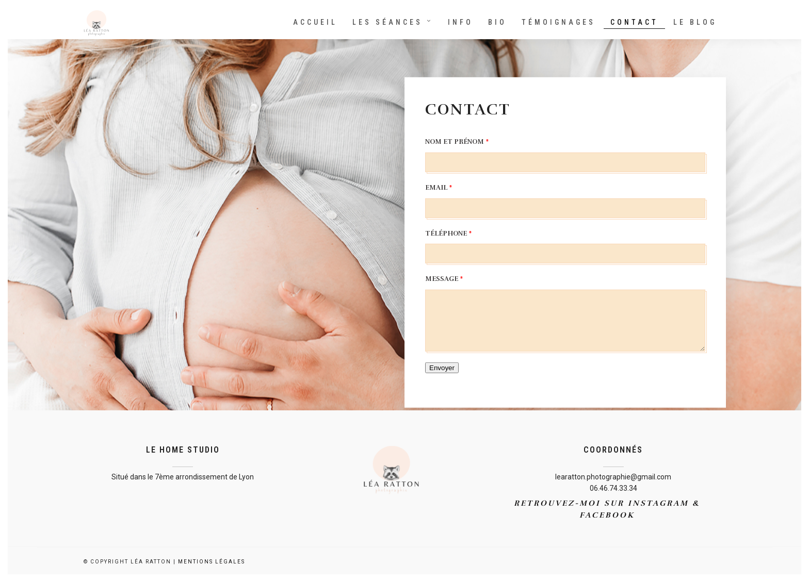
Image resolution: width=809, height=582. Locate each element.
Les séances (387, 22)
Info (460, 22)
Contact (634, 22)
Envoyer (442, 368)
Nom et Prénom (457, 142)
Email (438, 188)
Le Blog (695, 22)
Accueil (315, 22)
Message (444, 279)
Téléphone (448, 233)
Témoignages (558, 22)
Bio (497, 22)
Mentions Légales (211, 561)
